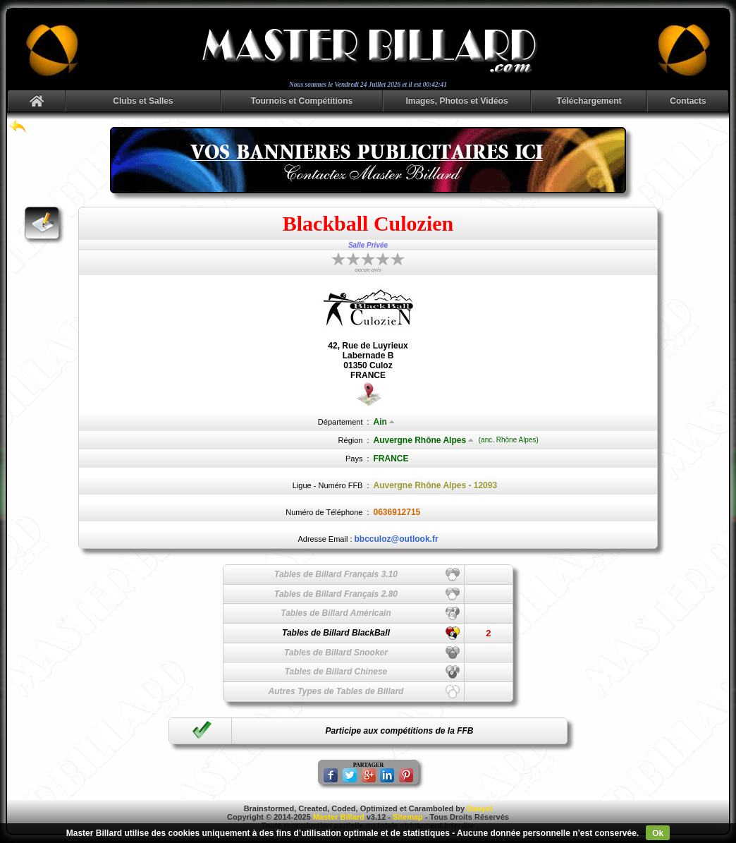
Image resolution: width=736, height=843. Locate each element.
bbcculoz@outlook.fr (396, 539)
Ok (657, 833)
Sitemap (408, 817)
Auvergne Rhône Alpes (424, 440)
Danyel (479, 808)
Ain (384, 422)
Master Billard (338, 817)
